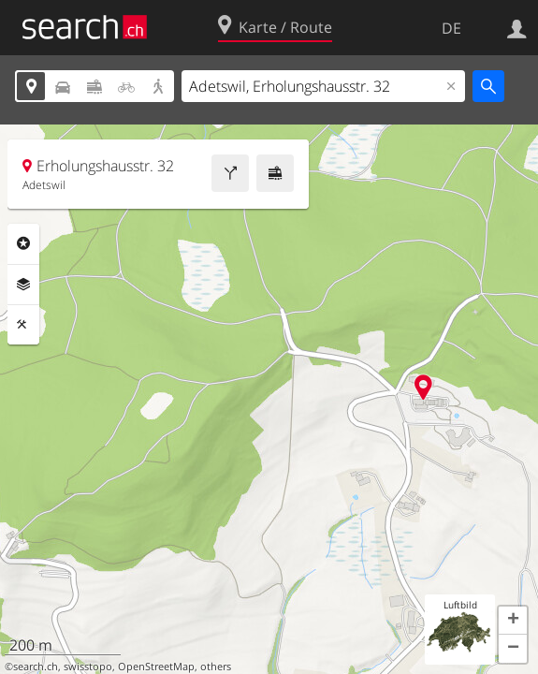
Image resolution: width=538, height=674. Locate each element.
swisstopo (88, 666)
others (215, 666)
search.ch (35, 666)
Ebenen (23, 284)
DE (451, 28)
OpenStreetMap (156, 666)
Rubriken (23, 243)
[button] (513, 621)
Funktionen (23, 324)
